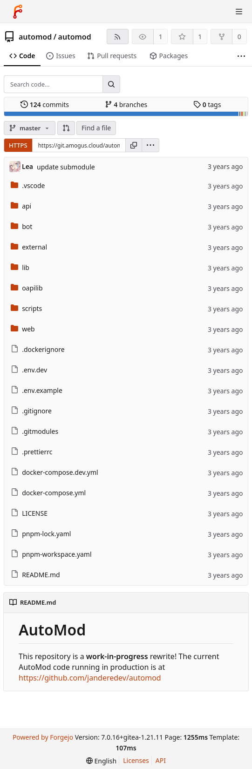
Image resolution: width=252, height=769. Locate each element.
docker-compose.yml (54, 492)
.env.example (42, 390)
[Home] (18, 11)
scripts (32, 308)
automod (35, 36)
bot (27, 226)
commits (44, 104)
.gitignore (37, 410)
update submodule (66, 166)
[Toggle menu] (239, 11)
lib (25, 267)
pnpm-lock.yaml (46, 533)
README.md (41, 574)
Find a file (96, 127)
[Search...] (111, 84)
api (26, 206)
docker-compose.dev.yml (60, 472)
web (28, 328)
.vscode (33, 185)
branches (126, 104)
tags (207, 104)
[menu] (150, 145)
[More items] (241, 56)
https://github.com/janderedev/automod (90, 678)
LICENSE (35, 513)
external (34, 247)
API (161, 760)
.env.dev (34, 369)
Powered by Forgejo (43, 737)
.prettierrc (37, 451)
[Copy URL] (133, 145)
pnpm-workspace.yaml (56, 554)
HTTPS (18, 145)
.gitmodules (40, 431)
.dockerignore (43, 349)
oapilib (32, 287)
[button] (66, 128)
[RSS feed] (118, 36)
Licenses (136, 760)
